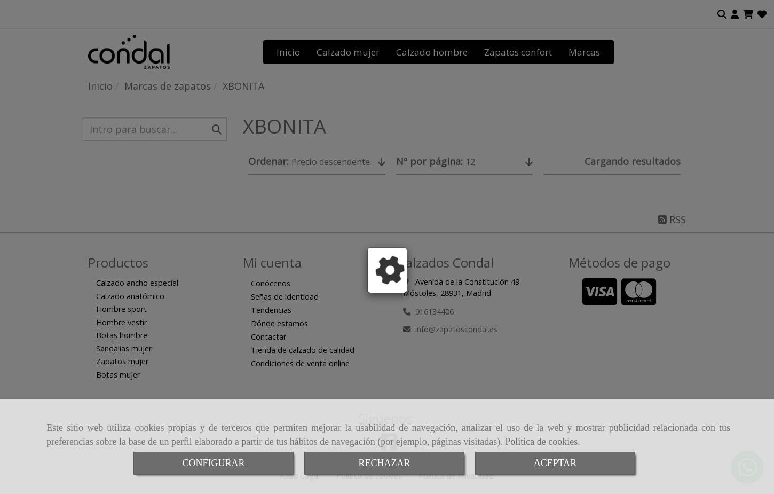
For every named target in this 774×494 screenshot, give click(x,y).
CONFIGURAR (213, 463)
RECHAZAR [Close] (384, 463)
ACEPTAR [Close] (555, 463)
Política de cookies (541, 441)
